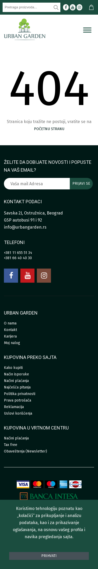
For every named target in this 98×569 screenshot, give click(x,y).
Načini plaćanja (16, 381)
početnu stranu (49, 129)
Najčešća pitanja (17, 387)
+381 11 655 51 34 (18, 253)
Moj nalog (12, 343)
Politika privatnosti (19, 394)
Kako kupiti (13, 367)
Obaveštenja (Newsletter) (25, 451)
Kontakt (10, 330)
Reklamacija (14, 407)
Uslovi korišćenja (18, 413)
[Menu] (87, 29)
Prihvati (49, 556)
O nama (10, 323)
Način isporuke (16, 374)
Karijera (10, 336)
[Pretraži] (56, 7)
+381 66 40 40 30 (18, 258)
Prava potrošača (17, 400)
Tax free (10, 445)
